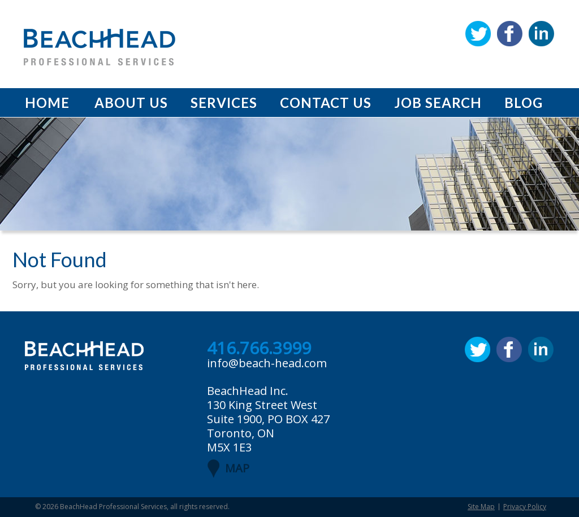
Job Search (438, 102)
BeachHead (99, 47)
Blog (523, 102)
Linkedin (541, 33)
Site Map (481, 506)
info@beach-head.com (267, 363)
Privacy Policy (524, 506)
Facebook (509, 33)
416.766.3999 (259, 348)
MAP (237, 468)
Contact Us (325, 102)
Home (47, 102)
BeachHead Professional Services (113, 506)
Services (224, 102)
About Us (131, 102)
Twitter (478, 33)
